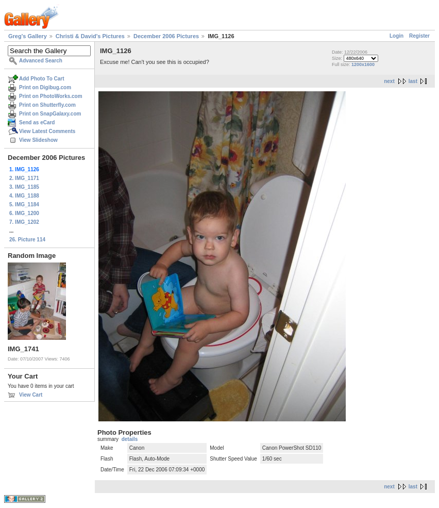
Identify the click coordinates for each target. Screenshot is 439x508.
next (389, 81)
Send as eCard (37, 122)
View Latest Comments (47, 131)
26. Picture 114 (27, 239)
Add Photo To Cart (41, 78)
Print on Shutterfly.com (47, 105)
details (130, 439)
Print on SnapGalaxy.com (50, 114)
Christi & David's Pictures (90, 36)
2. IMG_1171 (24, 178)
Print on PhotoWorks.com (50, 96)
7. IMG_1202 (24, 222)
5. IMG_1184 (24, 204)
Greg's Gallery (27, 36)
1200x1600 (363, 64)
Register (419, 36)
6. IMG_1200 (24, 213)
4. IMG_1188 (24, 196)
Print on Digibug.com (45, 87)
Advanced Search (40, 60)
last (413, 81)
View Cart (30, 395)
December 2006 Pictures (166, 36)
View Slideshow (38, 140)
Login (396, 36)
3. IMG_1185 (24, 187)
